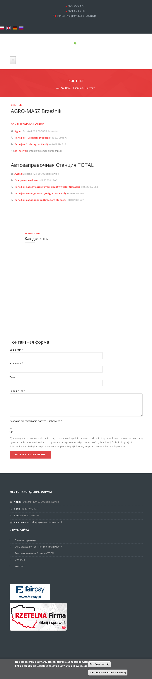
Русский (21, 28)
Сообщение (17, 391)
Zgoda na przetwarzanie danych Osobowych (36, 421)
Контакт (20, 566)
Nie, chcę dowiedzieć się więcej (108, 672)
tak (11, 431)
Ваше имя (16, 349)
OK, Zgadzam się (99, 664)
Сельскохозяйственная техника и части (38, 546)
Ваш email (16, 363)
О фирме (20, 559)
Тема (13, 377)
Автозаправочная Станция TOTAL (34, 553)
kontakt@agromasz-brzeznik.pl (76, 15)
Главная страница (25, 540)
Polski (2, 28)
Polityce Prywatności (115, 446)
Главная (78, 88)
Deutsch (15, 28)
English (8, 28)
